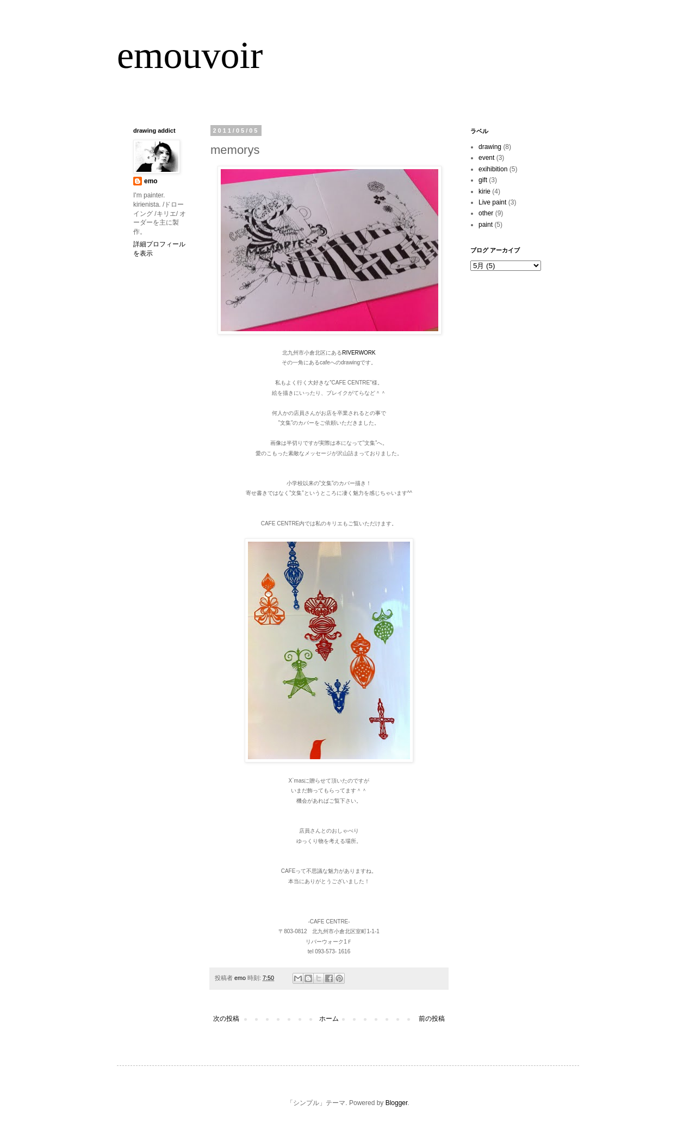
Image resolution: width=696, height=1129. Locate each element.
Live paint (492, 202)
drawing (489, 147)
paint (485, 224)
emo (151, 181)
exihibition (492, 169)
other (485, 213)
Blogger (397, 1103)
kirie (484, 191)
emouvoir (190, 55)
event (486, 158)
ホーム (329, 1018)
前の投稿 (432, 1018)
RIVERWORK (359, 353)
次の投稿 (226, 1018)
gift (482, 180)
